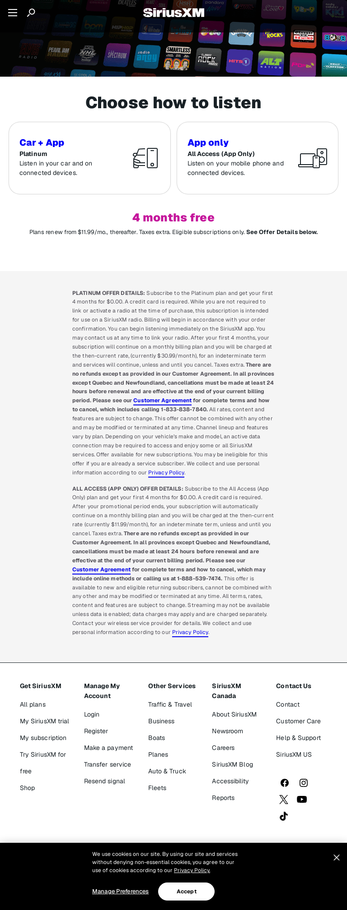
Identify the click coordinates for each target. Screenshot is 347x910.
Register (96, 731)
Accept (187, 891)
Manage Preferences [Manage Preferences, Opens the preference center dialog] (120, 891)
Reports (223, 798)
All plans (33, 704)
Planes (158, 754)
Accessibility (230, 781)
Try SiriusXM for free (43, 762)
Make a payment (108, 748)
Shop (27, 788)
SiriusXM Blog (232, 764)
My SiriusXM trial (45, 721)
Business (161, 721)
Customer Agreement (162, 400)
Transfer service (107, 764)
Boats (156, 738)
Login (92, 714)
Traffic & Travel (170, 704)
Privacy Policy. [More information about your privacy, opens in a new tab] (192, 870)
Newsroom (227, 731)
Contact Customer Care (298, 712)
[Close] (337, 858)
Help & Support (298, 738)
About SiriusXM (234, 714)
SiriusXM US (294, 754)
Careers (223, 748)
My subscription (43, 738)
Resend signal (104, 781)
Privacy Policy (166, 472)
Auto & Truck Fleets (167, 779)
